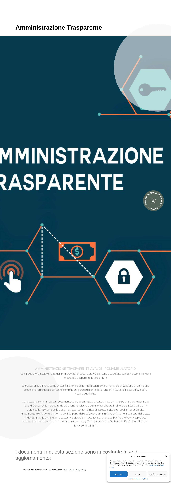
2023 (71, 469)
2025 (59, 469)
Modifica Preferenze (157, 474)
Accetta (118, 474)
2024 (65, 469)
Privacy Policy (143, 479)
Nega (137, 474)
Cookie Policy (153, 465)
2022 (77, 469)
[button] (166, 456)
